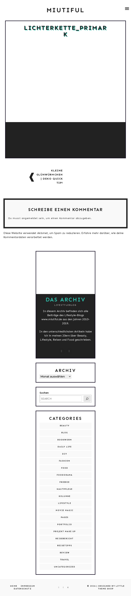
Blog (64, 433)
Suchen (44, 392)
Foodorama (65, 475)
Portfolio (64, 524)
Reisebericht (65, 539)
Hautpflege (64, 489)
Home (13, 586)
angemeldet (30, 218)
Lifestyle (64, 503)
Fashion (64, 461)
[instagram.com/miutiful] (62, 351)
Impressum (28, 586)
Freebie (65, 482)
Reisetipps (64, 545)
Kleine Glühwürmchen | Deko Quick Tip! (50, 176)
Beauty (64, 426)
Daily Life (65, 447)
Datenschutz (23, 589)
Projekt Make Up (65, 531)
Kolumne (64, 496)
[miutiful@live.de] (69, 351)
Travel (64, 560)
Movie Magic (64, 510)
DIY (64, 454)
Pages (65, 517)
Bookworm (64, 440)
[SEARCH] (87, 399)
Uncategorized (64, 567)
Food (64, 468)
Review (64, 553)
